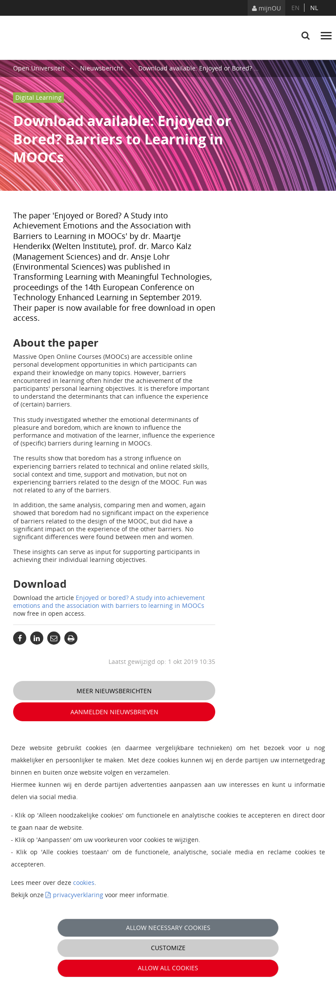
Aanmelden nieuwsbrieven (114, 712)
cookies (83, 882)
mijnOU (266, 8)
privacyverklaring (78, 895)
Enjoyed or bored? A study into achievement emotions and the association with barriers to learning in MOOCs (109, 601)
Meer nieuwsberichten (114, 691)
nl (314, 8)
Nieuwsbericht (101, 68)
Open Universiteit (39, 68)
